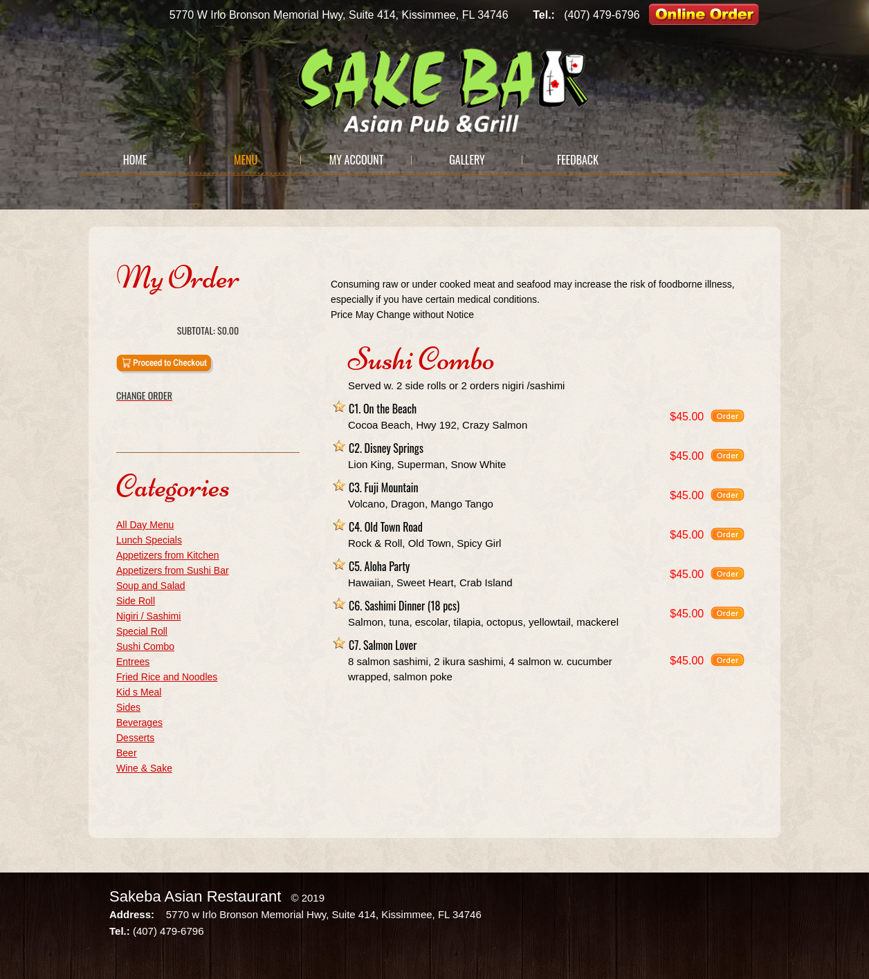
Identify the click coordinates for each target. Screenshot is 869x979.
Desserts (135, 737)
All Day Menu (145, 524)
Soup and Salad (150, 585)
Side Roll (135, 600)
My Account (356, 159)
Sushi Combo (145, 646)
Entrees (132, 661)
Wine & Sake (144, 768)
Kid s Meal (138, 692)
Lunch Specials (149, 540)
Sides (128, 707)
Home (135, 159)
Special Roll (141, 631)
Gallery (466, 159)
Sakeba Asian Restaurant (195, 896)
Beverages (139, 722)
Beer (126, 752)
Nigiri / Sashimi (148, 616)
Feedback (577, 159)
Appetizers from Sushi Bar (172, 570)
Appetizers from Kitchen (167, 555)
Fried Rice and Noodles (166, 676)
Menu (245, 159)
